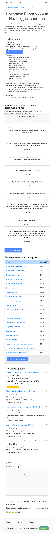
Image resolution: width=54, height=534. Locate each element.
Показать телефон (14, 52)
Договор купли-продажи (14, 284)
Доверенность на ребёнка (14, 279)
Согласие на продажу (13, 301)
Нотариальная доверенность (15, 266)
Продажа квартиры (12, 335)
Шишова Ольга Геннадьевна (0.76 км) (20, 425)
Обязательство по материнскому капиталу (20, 344)
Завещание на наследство (14, 314)
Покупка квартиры (12, 340)
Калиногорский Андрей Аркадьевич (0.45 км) (23, 407)
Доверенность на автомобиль (16, 275)
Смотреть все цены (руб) (18, 359)
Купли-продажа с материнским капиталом (20, 348)
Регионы (32, 522)
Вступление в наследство (14, 309)
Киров (23, 8)
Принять (44, 528)
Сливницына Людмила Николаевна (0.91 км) (23, 441)
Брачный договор (11, 292)
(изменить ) (29, 7)
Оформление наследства (14, 318)
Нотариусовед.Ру (17, 2)
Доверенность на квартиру (15, 271)
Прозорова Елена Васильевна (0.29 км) (20, 391)
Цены (20, 522)
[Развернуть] (45, 2)
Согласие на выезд (12, 305)
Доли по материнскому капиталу (17, 352)
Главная (8, 522)
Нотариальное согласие (14, 296)
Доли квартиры (11, 331)
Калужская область (12, 8)
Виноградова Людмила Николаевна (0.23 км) (23, 372)
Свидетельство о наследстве (15, 322)
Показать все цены (13, 250)
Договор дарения (11, 288)
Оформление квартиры (13, 327)
